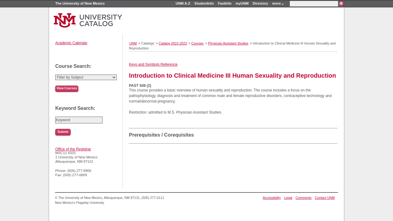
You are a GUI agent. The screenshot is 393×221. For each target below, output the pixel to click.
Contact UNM (325, 198)
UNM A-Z (183, 3)
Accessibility (272, 198)
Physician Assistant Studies (228, 43)
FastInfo (225, 3)
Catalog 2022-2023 (173, 43)
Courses (197, 43)
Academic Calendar (71, 43)
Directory (260, 3)
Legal (288, 198)
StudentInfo (204, 3)
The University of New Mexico (80, 3)
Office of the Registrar (73, 149)
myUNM (241, 3)
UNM (133, 43)
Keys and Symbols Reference (153, 64)
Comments (304, 198)
